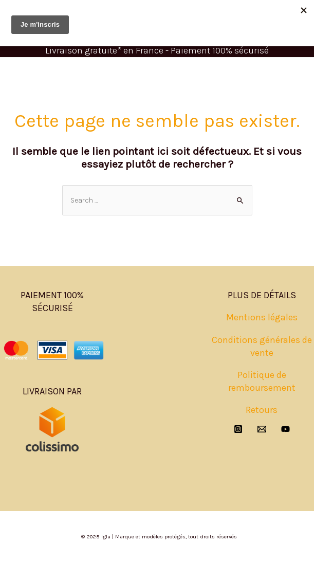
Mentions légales (262, 317)
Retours (262, 409)
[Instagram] (238, 429)
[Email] (261, 429)
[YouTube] (285, 429)
